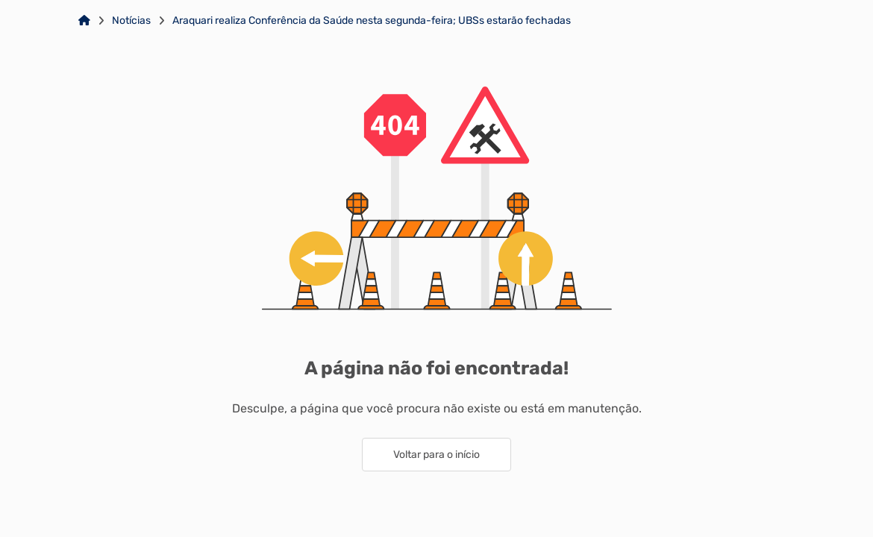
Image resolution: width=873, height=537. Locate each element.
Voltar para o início (436, 454)
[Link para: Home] (84, 21)
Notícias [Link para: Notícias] (131, 21)
